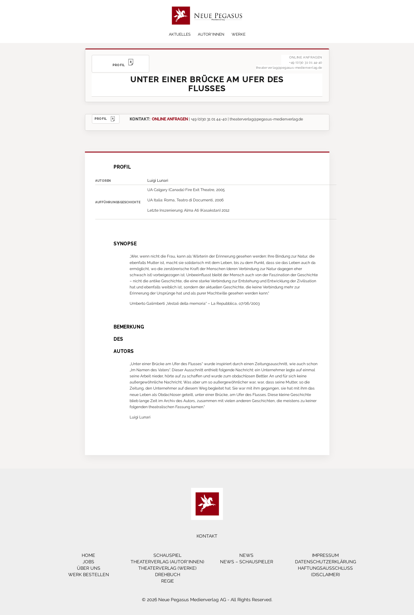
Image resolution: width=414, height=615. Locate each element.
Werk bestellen (88, 574)
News (246, 555)
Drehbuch (167, 574)
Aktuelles (179, 34)
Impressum (325, 555)
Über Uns (88, 568)
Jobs (88, 561)
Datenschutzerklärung (325, 561)
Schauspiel (167, 555)
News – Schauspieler (246, 561)
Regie (167, 581)
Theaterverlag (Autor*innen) (167, 561)
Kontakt (207, 536)
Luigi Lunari (157, 180)
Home (88, 555)
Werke (238, 34)
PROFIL (106, 119)
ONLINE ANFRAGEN (170, 119)
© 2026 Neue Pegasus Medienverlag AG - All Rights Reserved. (207, 599)
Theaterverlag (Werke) (167, 568)
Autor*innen (211, 34)
